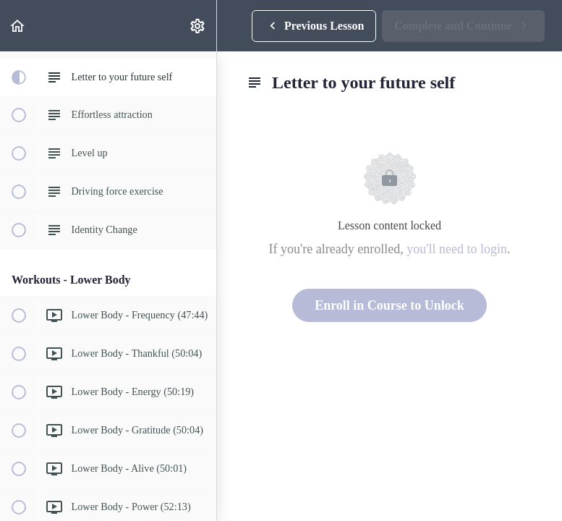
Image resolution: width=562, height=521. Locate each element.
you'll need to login (456, 249)
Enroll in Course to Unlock (389, 305)
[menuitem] (198, 25)
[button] (18, 25)
